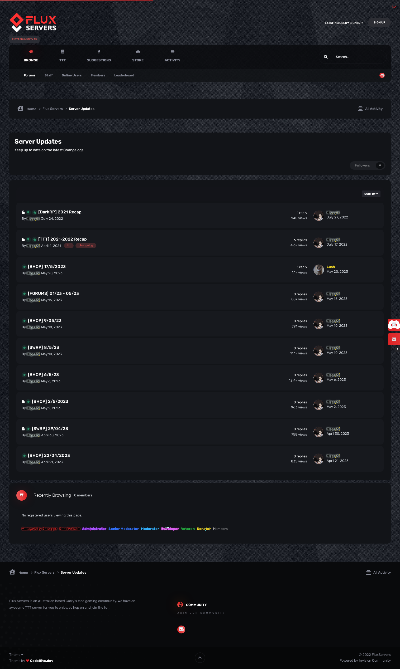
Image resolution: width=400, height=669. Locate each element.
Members (98, 75)
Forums (30, 75)
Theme (16, 655)
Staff (49, 75)
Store (138, 60)
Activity (172, 60)
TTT (62, 60)
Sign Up (379, 22)
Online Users (72, 75)
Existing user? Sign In (344, 23)
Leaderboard (124, 75)
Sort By (371, 194)
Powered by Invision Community (365, 660)
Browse (31, 60)
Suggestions (99, 60)
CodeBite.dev (41, 661)
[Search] (339, 57)
